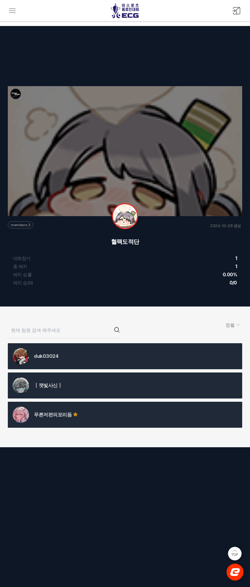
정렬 (231, 325)
